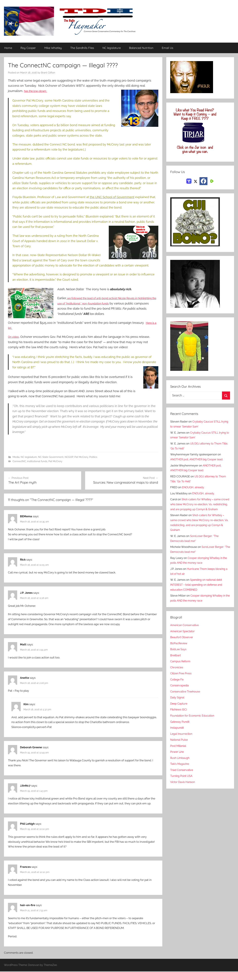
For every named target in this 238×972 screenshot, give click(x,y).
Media (16, 457)
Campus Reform (180, 666)
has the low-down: (37, 91)
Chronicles (177, 672)
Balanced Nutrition (141, 48)
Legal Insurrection (182, 738)
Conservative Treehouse (185, 696)
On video (14, 337)
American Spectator (183, 636)
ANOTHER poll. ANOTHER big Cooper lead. (198, 459)
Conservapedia (180, 690)
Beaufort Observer (182, 642)
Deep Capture (179, 708)
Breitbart (175, 660)
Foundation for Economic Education (193, 720)
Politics (93, 457)
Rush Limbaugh (180, 762)
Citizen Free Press (181, 678)
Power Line (177, 757)
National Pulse (179, 744)
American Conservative (185, 630)
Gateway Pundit (180, 726)
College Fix (177, 684)
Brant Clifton (48, 72)
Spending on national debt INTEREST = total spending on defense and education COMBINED (197, 589)
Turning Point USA (182, 781)
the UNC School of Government (112, 197)
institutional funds (37, 461)
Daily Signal (177, 702)
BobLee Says (178, 654)
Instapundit (177, 732)
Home (8, 48)
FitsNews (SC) (179, 714)
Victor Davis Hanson (183, 787)
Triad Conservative (182, 775)
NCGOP (69, 457)
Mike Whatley (53, 48)
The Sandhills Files (82, 48)
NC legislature (111, 48)
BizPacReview (179, 648)
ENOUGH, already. (194, 487)
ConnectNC (19, 461)
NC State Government (50, 457)
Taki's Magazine (180, 769)
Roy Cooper (28, 48)
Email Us (167, 48)
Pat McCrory (81, 457)
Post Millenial (179, 750)
